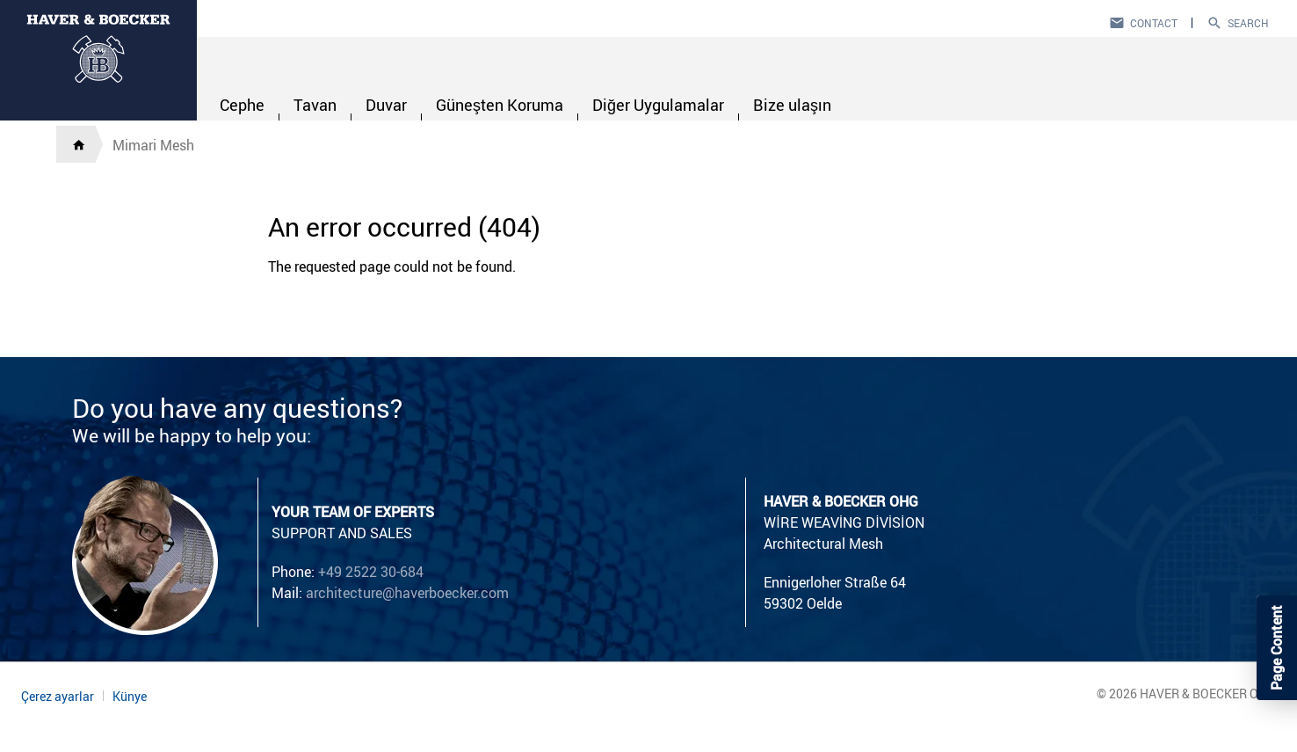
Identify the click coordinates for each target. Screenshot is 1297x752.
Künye (129, 697)
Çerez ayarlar (57, 696)
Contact (1153, 23)
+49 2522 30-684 (371, 571)
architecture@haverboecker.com (407, 592)
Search (1248, 23)
